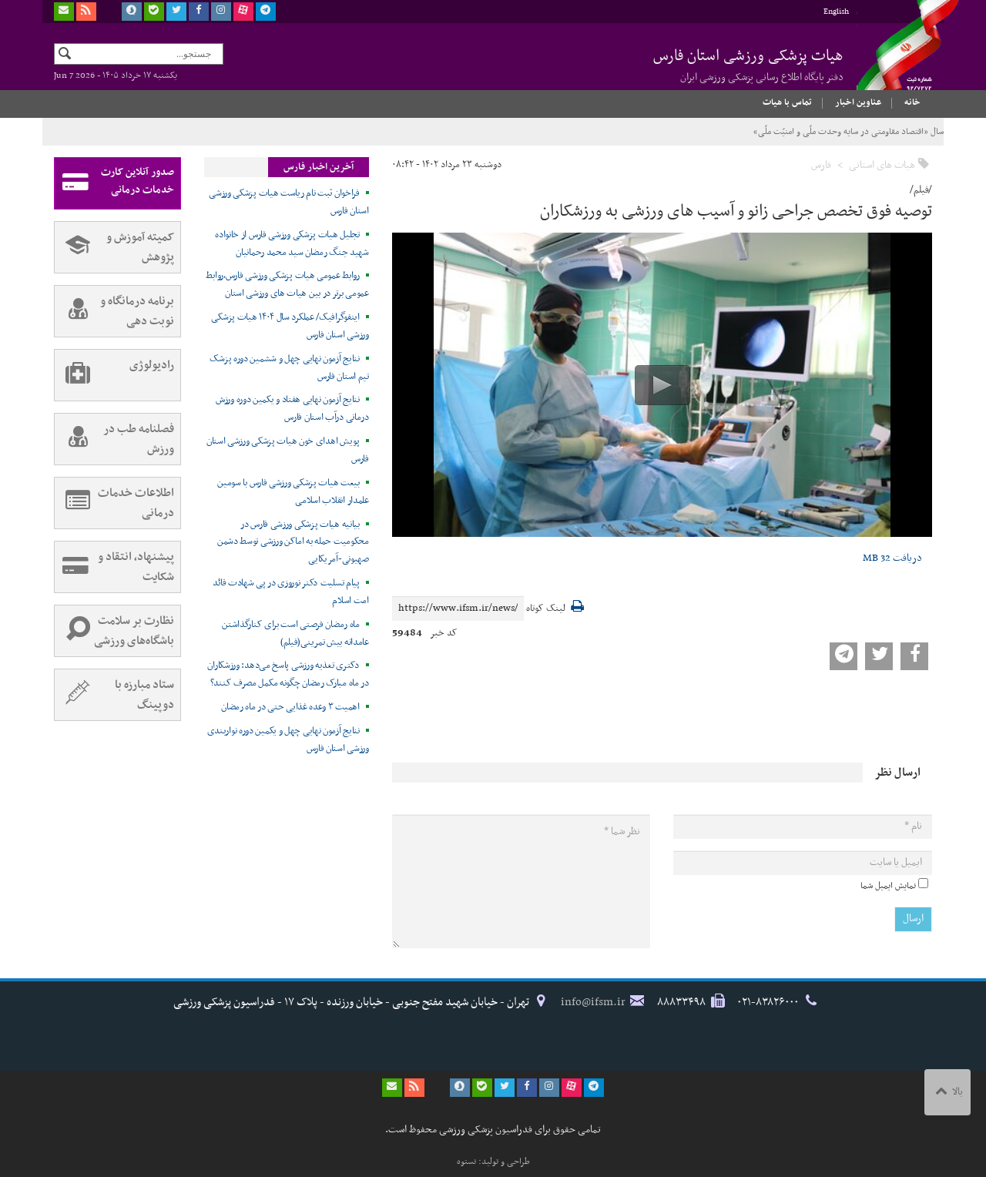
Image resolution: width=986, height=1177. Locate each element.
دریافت (892, 558)
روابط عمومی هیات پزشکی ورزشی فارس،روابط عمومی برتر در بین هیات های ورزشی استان (287, 284)
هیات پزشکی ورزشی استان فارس (748, 64)
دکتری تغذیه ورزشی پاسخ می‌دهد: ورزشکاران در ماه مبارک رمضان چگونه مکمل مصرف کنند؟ (287, 674)
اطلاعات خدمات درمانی (114, 503)
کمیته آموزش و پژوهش (114, 247)
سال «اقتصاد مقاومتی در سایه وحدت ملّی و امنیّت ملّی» (848, 131)
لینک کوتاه (545, 609)
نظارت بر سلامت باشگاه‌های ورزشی (114, 630)
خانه (912, 102)
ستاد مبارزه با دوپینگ (114, 694)
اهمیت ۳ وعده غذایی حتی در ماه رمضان (290, 707)
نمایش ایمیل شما (888, 886)
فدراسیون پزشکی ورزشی (893, 59)
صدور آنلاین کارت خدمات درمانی (114, 183)
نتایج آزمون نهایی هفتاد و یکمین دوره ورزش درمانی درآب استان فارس (292, 408)
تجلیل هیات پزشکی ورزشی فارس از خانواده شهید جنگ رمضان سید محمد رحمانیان (292, 243)
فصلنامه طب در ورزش (114, 439)
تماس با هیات (787, 102)
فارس (821, 165)
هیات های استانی (882, 165)
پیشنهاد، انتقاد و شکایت (114, 567)
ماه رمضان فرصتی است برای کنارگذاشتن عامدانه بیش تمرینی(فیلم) (295, 633)
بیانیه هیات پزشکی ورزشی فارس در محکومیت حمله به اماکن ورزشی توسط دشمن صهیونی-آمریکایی (293, 542)
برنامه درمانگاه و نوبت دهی (114, 311)
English (836, 12)
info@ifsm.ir (593, 1002)
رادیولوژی (114, 375)
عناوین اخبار (858, 102)
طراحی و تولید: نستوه (493, 1161)
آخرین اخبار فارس (318, 167)
